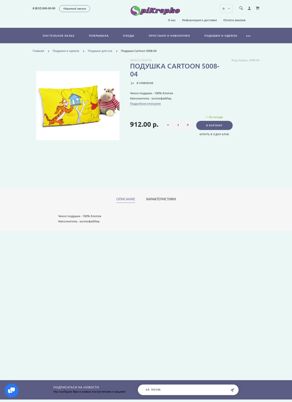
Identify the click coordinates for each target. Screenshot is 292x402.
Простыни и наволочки (169, 35)
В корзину (215, 125)
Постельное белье (59, 35)
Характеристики (161, 199)
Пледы (128, 35)
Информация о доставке (199, 20)
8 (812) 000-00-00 (44, 8)
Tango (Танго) (141, 60)
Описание (125, 199)
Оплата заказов (234, 20)
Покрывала (99, 35)
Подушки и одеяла (220, 35)
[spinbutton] (178, 125)
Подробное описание (145, 103)
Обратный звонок (74, 8)
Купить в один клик (215, 134)
